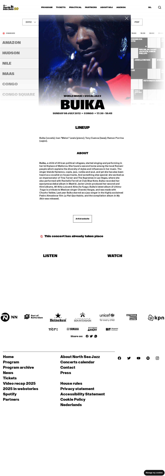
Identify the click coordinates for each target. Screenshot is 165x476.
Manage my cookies (154, 473)
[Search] (159, 7)
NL (149, 7)
